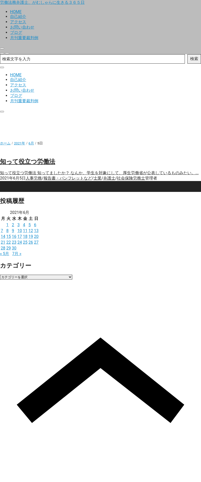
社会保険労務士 (131, 178)
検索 (194, 58)
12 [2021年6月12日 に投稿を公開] (30, 230)
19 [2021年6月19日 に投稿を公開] (30, 236)
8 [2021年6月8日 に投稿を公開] (7, 230)
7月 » (16, 253)
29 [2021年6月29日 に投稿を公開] (8, 248)
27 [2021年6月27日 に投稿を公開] (36, 242)
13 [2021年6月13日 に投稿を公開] (36, 230)
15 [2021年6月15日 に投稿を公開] (8, 236)
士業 (97, 178)
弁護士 (109, 178)
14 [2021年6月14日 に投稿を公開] (3, 236)
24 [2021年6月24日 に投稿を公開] (19, 242)
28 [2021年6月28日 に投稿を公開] (3, 248)
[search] (2, 53)
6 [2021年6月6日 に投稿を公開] (35, 224)
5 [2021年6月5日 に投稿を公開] (29, 224)
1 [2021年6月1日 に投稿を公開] (7, 224)
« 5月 (4, 253)
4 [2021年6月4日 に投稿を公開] (24, 224)
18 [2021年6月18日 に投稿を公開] (25, 236)
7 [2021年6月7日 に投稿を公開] (2, 230)
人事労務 (34, 178)
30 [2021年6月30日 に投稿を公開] (14, 248)
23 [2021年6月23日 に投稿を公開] (14, 242)
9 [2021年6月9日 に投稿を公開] (13, 230)
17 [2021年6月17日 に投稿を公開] (19, 236)
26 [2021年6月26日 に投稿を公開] (30, 242)
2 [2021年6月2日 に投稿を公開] (13, 224)
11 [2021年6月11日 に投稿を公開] (25, 230)
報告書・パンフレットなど (68, 178)
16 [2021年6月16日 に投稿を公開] (14, 236)
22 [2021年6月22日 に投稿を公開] (8, 242)
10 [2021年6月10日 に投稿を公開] (19, 230)
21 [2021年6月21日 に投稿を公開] (3, 242)
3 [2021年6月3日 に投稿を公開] (18, 224)
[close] (2, 48)
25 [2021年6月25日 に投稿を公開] (25, 242)
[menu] (7, 53)
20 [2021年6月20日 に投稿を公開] (36, 236)
